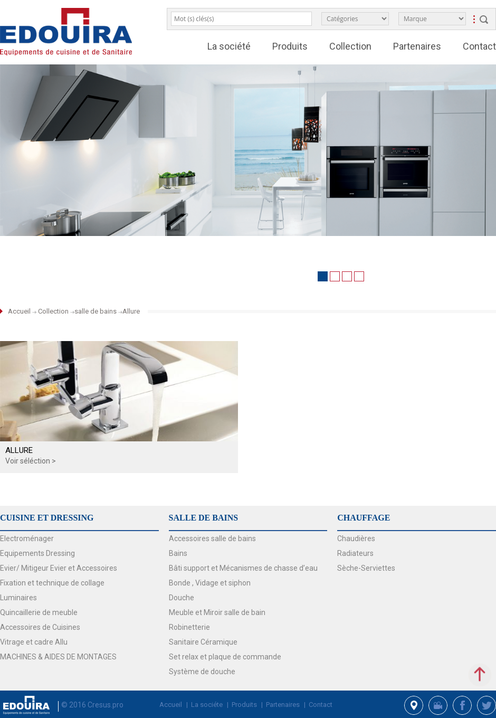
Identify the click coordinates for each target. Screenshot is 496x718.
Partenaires (417, 46)
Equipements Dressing (37, 553)
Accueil (19, 311)
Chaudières (356, 538)
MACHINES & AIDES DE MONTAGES (58, 657)
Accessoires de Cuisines (40, 627)
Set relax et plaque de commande (225, 657)
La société (229, 46)
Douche (181, 597)
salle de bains (95, 311)
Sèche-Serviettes (366, 568)
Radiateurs (355, 553)
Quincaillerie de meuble (39, 612)
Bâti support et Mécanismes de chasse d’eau (243, 568)
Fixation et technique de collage (52, 583)
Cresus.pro (105, 705)
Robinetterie (189, 627)
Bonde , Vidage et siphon (210, 583)
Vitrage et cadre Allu (34, 642)
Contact (479, 46)
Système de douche (202, 671)
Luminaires (18, 597)
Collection (350, 46)
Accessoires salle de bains (212, 538)
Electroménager (27, 538)
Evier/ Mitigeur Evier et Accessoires (58, 568)
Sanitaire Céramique (203, 642)
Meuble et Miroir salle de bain (217, 612)
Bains (178, 553)
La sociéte (207, 704)
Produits (290, 46)
